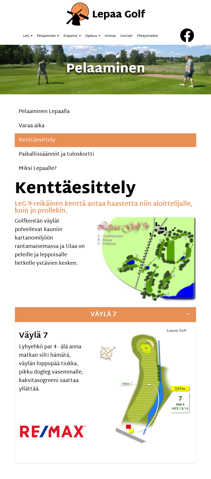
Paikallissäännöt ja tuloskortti (56, 154)
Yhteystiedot (147, 36)
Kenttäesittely (37, 140)
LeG (28, 36)
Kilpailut (72, 36)
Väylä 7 (104, 314)
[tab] (105, 314)
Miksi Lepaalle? (38, 168)
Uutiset (126, 36)
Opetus (93, 36)
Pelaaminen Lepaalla (44, 111)
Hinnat (110, 36)
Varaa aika (31, 126)
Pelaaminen (48, 36)
